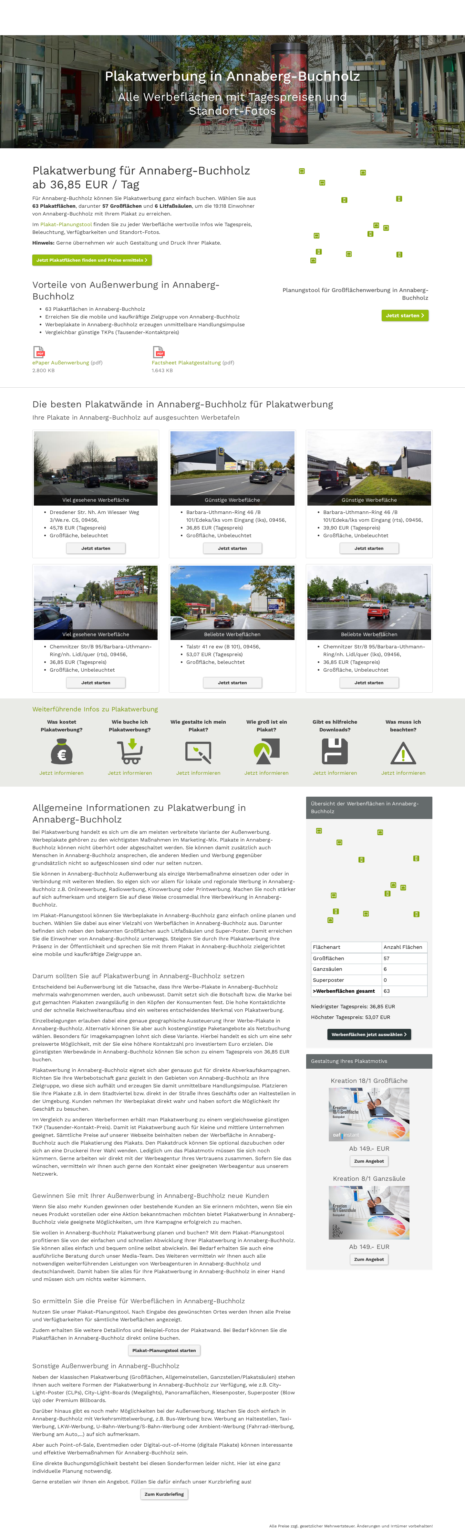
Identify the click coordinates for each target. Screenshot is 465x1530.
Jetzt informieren (61, 773)
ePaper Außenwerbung (60, 363)
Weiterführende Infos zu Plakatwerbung (95, 709)
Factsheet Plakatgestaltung (186, 363)
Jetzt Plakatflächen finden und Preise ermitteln (92, 260)
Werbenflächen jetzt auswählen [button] (369, 1034)
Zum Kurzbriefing (164, 1494)
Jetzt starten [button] (405, 315)
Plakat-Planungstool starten (164, 1350)
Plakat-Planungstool (66, 224)
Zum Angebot (369, 1161)
